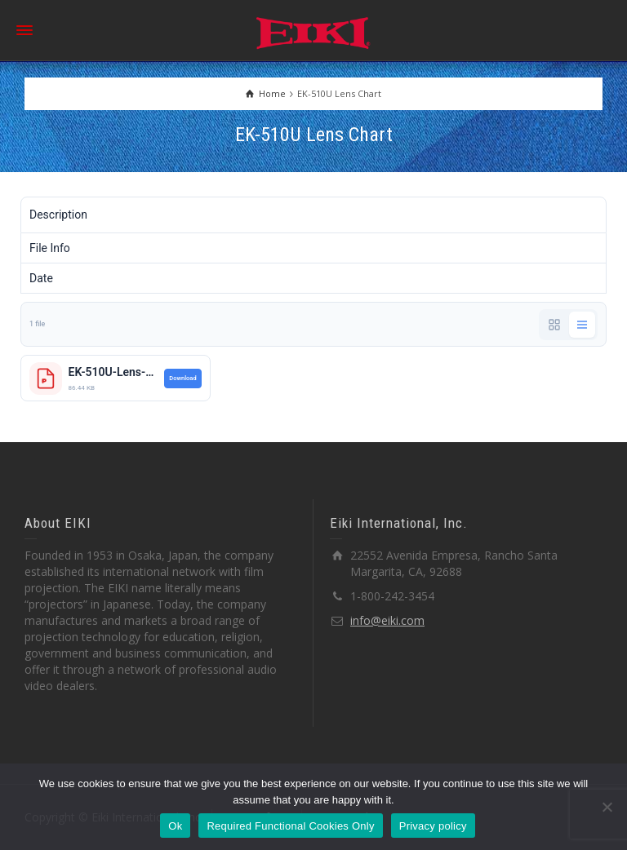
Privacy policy (433, 826)
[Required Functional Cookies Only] (606, 807)
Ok (175, 826)
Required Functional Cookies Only (290, 826)
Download (182, 378)
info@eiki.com (387, 620)
